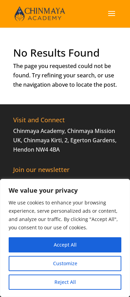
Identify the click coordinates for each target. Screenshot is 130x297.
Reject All (65, 282)
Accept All (65, 244)
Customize (65, 263)
